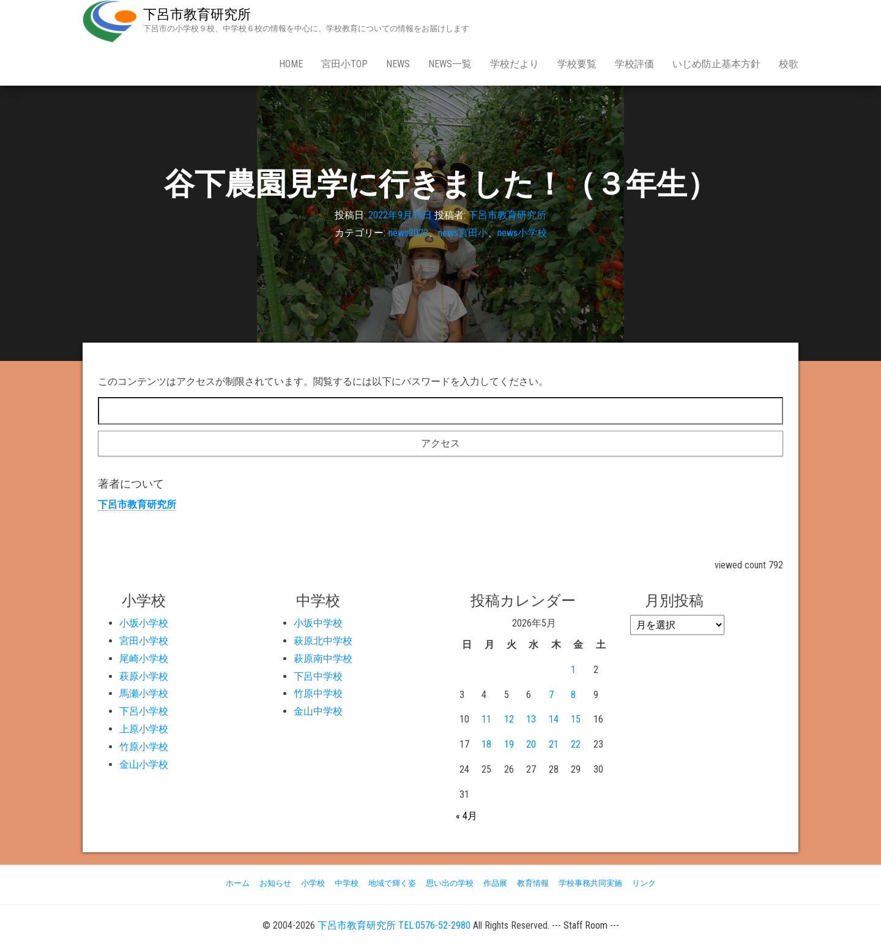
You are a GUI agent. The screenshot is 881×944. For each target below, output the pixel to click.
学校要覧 (577, 64)
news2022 (408, 233)
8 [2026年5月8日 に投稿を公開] (573, 695)
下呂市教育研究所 (197, 14)
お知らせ (275, 883)
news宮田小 (463, 233)
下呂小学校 (143, 711)
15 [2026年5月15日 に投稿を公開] (576, 719)
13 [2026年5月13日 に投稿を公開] (531, 719)
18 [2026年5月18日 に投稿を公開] (486, 744)
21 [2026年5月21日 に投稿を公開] (554, 744)
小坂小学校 (143, 623)
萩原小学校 (143, 676)
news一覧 (450, 64)
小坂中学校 (318, 623)
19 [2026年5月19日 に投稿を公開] (509, 744)
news (398, 64)
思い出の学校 (450, 883)
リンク (644, 883)
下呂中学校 (318, 676)
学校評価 (634, 64)
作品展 (495, 883)
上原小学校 (143, 729)
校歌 (788, 64)
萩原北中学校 (323, 641)
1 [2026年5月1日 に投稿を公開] (573, 669)
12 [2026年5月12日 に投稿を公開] (509, 719)
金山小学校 (143, 764)
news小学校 (522, 233)
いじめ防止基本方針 (716, 64)
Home (291, 64)
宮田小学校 (143, 641)
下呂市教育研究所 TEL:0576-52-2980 (394, 925)
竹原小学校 (143, 747)
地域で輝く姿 (392, 883)
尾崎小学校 (143, 658)
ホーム (238, 883)
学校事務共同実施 (590, 883)
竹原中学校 (318, 693)
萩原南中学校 (323, 658)
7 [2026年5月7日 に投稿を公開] (551, 695)
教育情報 (533, 883)
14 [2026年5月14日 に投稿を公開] (554, 719)
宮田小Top (344, 64)
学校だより (514, 64)
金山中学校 (318, 711)
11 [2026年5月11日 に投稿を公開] (486, 719)
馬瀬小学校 (143, 693)
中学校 (347, 883)
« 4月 (466, 816)
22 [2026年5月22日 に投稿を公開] (576, 744)
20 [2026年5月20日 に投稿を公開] (531, 744)
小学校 (313, 883)
